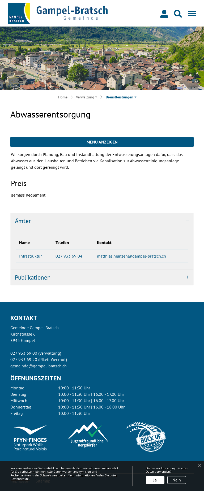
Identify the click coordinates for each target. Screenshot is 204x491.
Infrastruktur (30, 256)
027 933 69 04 (69, 256)
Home (62, 97)
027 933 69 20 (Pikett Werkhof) (38, 359)
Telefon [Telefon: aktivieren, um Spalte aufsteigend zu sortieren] (62, 242)
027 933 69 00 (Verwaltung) (35, 353)
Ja (155, 480)
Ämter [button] (23, 221)
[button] (179, 13)
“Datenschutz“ (20, 479)
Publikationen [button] (33, 277)
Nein (176, 480)
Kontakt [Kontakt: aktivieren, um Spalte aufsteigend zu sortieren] (104, 242)
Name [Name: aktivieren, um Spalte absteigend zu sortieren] (24, 242)
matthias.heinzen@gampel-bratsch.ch (131, 256)
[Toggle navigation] (191, 13)
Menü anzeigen (102, 142)
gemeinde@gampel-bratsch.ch (38, 365)
